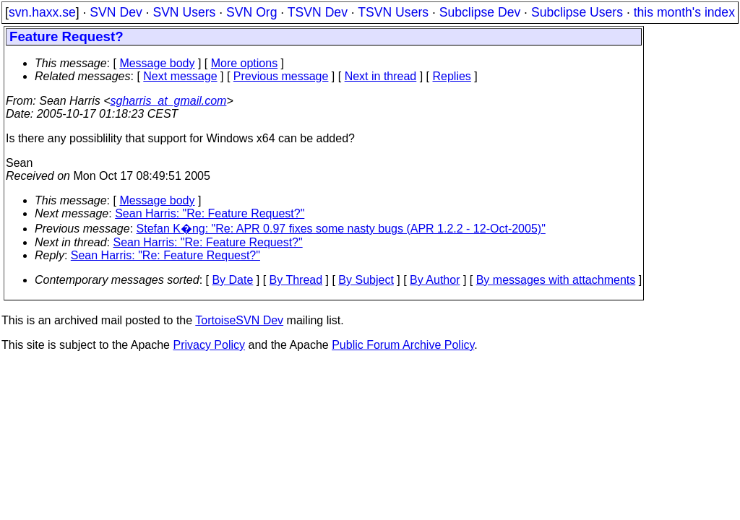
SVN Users (183, 12)
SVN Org (251, 12)
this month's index (684, 12)
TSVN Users (393, 12)
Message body (156, 63)
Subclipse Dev (479, 12)
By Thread (296, 280)
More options (244, 63)
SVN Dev (116, 12)
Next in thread (381, 76)
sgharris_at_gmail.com (168, 101)
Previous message (281, 76)
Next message (180, 76)
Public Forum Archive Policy (403, 345)
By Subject (365, 280)
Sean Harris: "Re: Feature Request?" (209, 213)
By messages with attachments (556, 280)
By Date (232, 280)
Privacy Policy (209, 345)
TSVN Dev (318, 12)
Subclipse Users (577, 12)
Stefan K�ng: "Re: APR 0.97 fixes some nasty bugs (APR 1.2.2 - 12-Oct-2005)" (341, 228)
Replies (452, 76)
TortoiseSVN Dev (239, 320)
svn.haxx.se (42, 12)
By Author (435, 280)
